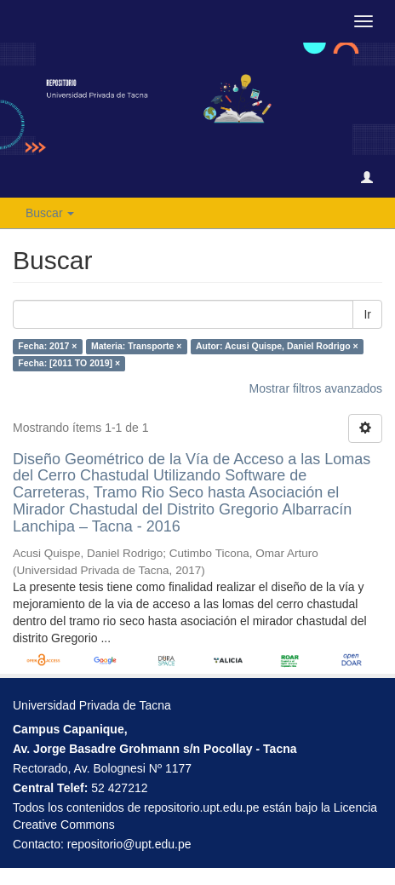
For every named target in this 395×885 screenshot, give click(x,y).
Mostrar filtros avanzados (315, 388)
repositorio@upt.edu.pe (129, 844)
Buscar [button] (50, 213)
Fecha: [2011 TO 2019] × (69, 364)
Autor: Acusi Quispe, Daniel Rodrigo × (277, 347)
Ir (367, 314)
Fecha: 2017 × (47, 347)
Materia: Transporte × (136, 347)
